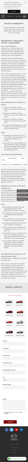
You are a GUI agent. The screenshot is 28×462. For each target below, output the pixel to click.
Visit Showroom (22, 191)
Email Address (6, 348)
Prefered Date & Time (7, 362)
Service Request (22, 199)
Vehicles (10, 16)
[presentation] (14, 394)
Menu (18, 16)
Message (4, 399)
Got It (14, 11)
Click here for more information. (11, 7)
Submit (10, 422)
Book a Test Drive (22, 195)
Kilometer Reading (7, 384)
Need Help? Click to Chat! (18, 458)
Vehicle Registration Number (9, 370)
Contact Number (6, 355)
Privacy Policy (15, 412)
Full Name (5, 341)
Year (4, 377)
